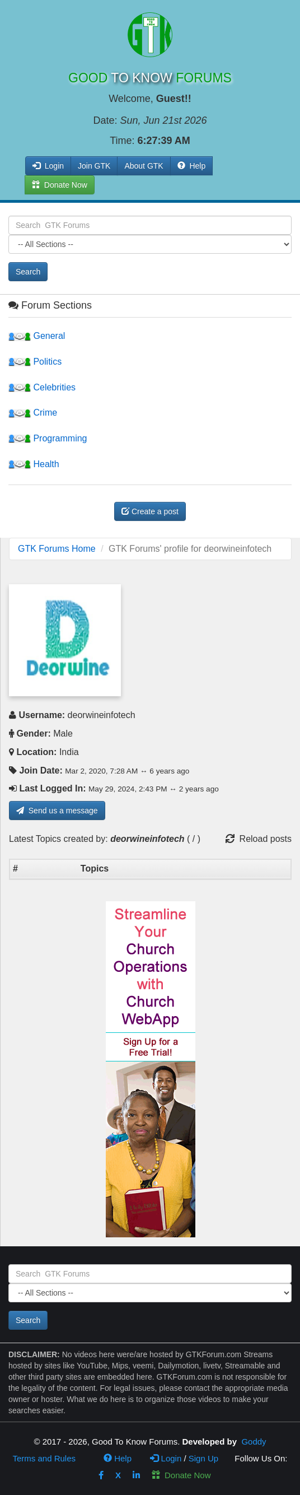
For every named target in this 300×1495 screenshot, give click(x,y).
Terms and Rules (44, 1458)
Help (191, 165)
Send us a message (57, 810)
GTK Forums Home (57, 548)
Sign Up (203, 1458)
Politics (35, 361)
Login (165, 1458)
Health (33, 464)
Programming (47, 438)
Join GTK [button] (94, 165)
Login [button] (48, 165)
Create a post (150, 511)
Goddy (253, 1441)
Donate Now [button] (59, 184)
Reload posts (259, 839)
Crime (32, 412)
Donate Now (181, 1475)
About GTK (143, 165)
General (36, 336)
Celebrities (42, 387)
